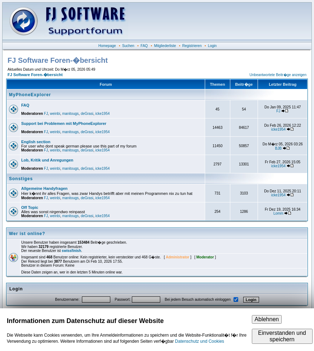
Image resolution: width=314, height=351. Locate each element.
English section (35, 142)
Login (212, 46)
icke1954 (102, 114)
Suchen (128, 46)
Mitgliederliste (165, 46)
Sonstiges (21, 178)
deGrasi (87, 114)
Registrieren (192, 46)
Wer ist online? (27, 233)
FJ (46, 114)
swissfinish (71, 251)
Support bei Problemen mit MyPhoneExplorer (63, 123)
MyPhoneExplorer (30, 94)
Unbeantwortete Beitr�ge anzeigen (278, 75)
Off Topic (29, 207)
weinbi (55, 114)
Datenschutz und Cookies (199, 341)
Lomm (278, 213)
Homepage (107, 46)
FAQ (144, 46)
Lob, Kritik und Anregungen (47, 160)
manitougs (70, 114)
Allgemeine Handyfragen (44, 188)
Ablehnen (267, 319)
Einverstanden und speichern (282, 336)
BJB (278, 148)
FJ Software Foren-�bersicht (35, 74)
